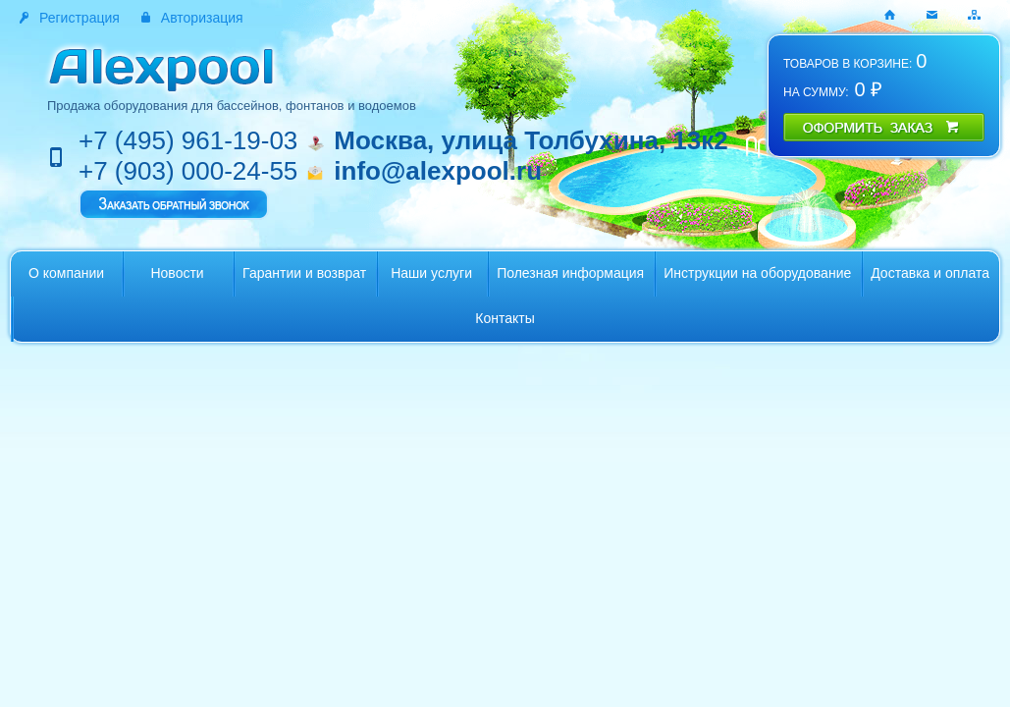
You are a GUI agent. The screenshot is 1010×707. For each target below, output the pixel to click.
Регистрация (79, 18)
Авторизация (202, 18)
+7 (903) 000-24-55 (188, 171)
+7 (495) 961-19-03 (188, 140)
